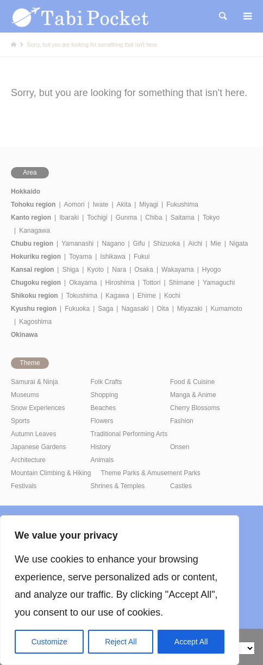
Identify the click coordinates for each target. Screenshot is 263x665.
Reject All (120, 641)
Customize (49, 641)
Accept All (191, 641)
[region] (119, 590)
